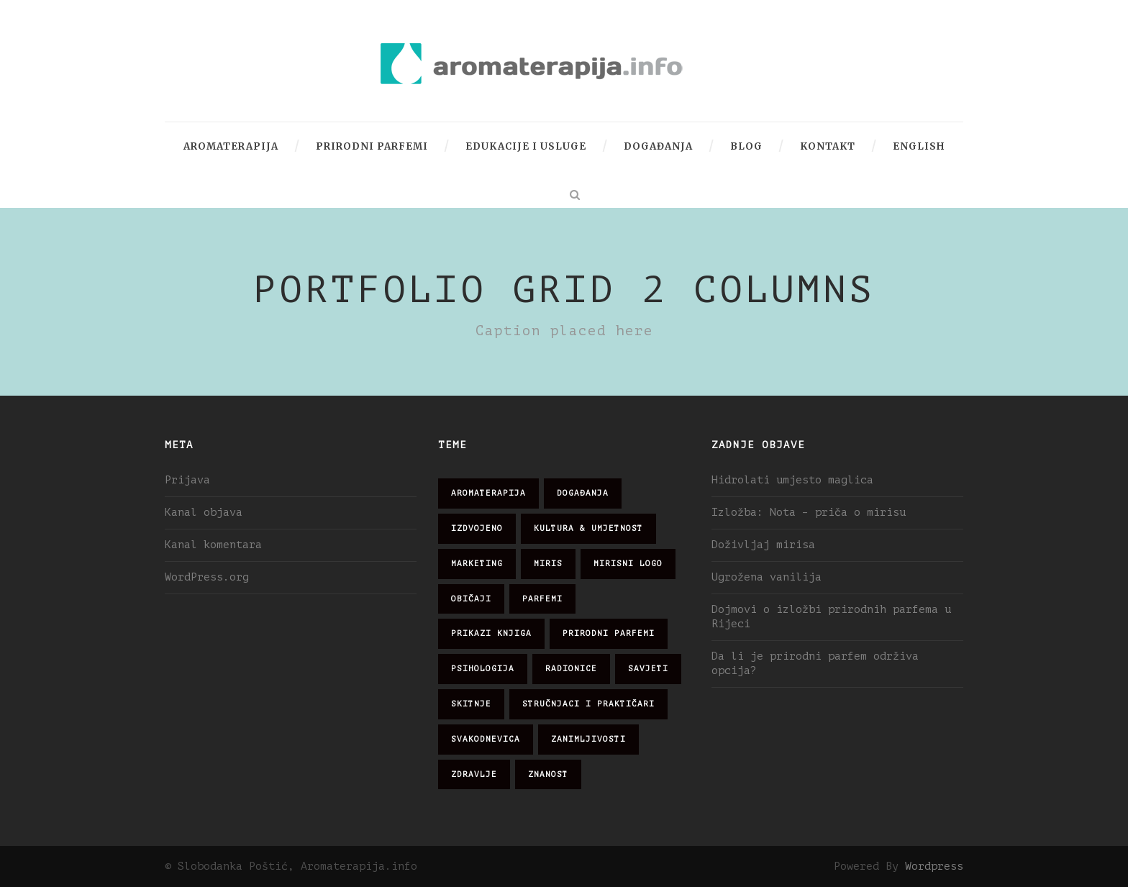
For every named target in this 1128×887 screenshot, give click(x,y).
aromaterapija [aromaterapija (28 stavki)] (488, 493)
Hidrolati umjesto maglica (792, 480)
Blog (746, 146)
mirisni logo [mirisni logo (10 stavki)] (628, 563)
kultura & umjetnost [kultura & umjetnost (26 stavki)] (588, 528)
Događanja (658, 146)
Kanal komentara (213, 545)
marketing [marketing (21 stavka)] (477, 563)
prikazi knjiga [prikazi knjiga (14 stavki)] (491, 633)
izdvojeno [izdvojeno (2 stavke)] (477, 528)
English (919, 146)
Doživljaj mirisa (763, 545)
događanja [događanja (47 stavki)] (583, 493)
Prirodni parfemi (372, 146)
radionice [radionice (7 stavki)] (571, 668)
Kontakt (827, 146)
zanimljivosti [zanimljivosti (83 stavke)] (588, 739)
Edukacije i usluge (525, 146)
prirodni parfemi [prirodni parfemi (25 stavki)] (609, 633)
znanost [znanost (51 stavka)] (548, 774)
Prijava (187, 480)
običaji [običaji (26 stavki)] (471, 599)
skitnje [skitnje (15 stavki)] (471, 704)
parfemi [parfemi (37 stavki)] (542, 599)
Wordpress (934, 866)
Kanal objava (203, 512)
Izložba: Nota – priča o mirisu (808, 512)
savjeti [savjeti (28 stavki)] (648, 668)
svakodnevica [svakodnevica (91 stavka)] (485, 739)
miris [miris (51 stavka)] (548, 563)
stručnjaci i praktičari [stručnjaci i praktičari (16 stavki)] (588, 704)
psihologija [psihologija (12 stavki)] (482, 668)
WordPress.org (207, 577)
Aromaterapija (230, 146)
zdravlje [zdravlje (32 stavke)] (474, 774)
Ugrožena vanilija (766, 577)
